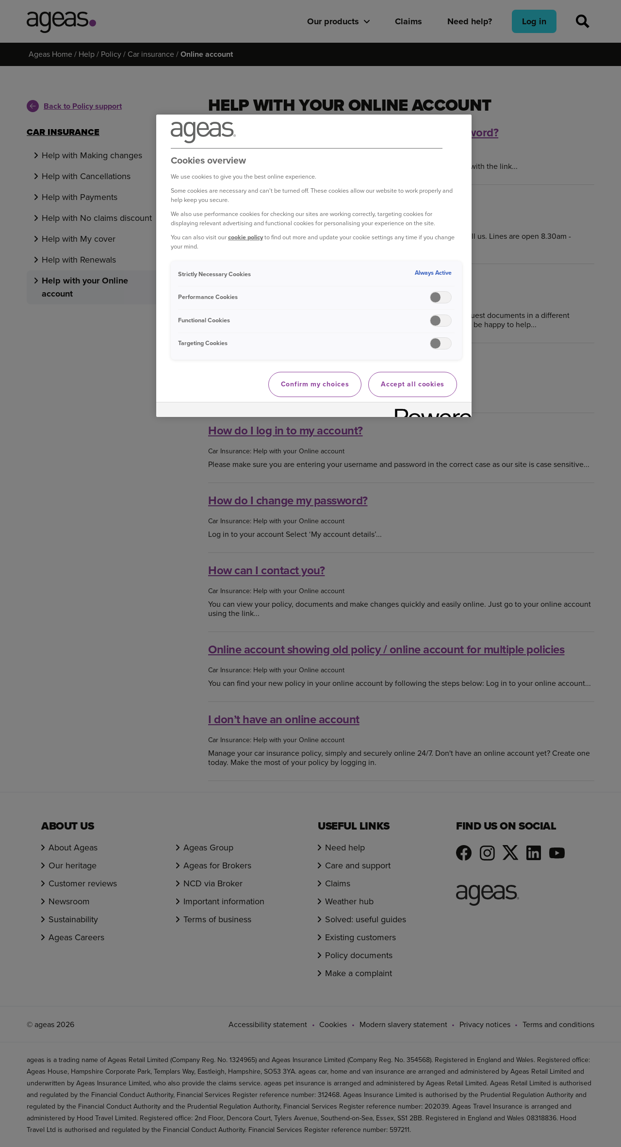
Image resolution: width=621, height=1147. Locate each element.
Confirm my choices (315, 384)
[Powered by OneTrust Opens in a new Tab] (430, 411)
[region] (314, 266)
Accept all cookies (412, 384)
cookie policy (245, 237)
